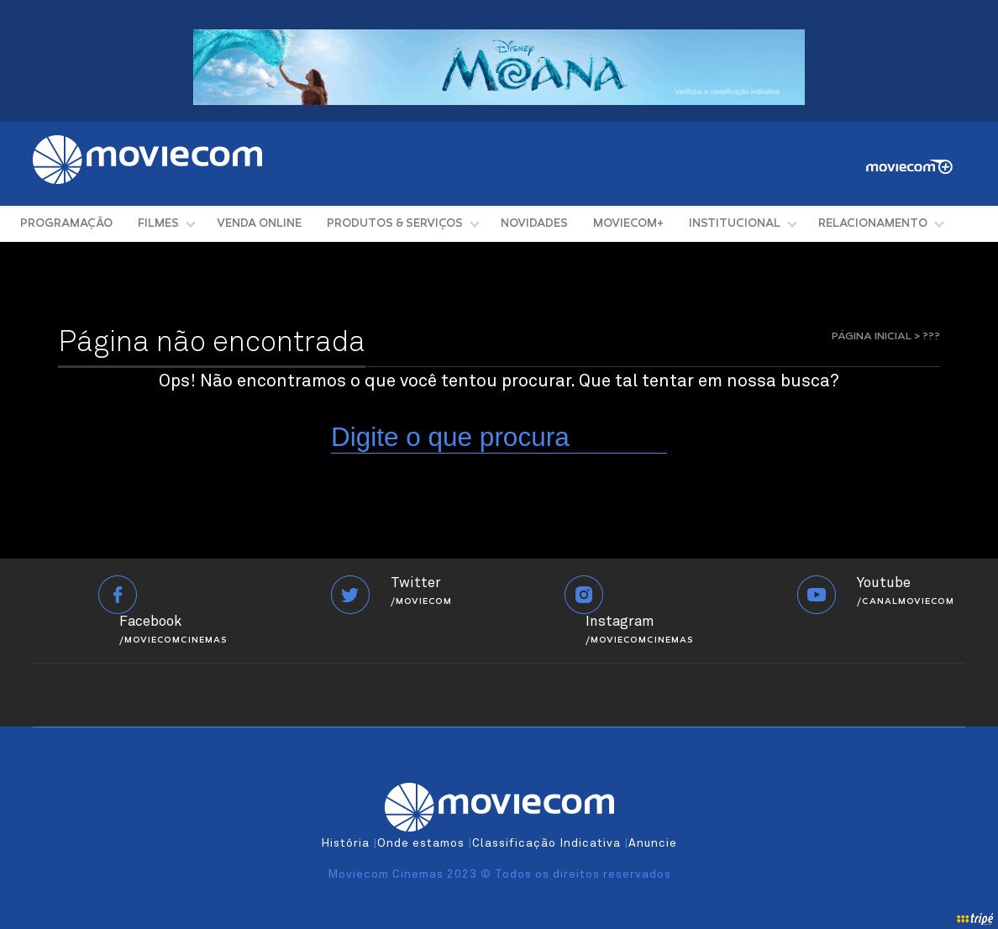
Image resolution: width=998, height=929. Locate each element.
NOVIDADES (534, 223)
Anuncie (652, 843)
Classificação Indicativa (546, 843)
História (345, 843)
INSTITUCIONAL (734, 223)
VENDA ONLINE (259, 223)
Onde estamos (421, 843)
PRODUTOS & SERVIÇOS (395, 223)
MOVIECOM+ (628, 223)
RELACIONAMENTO (872, 223)
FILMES (158, 223)
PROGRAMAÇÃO (66, 223)
